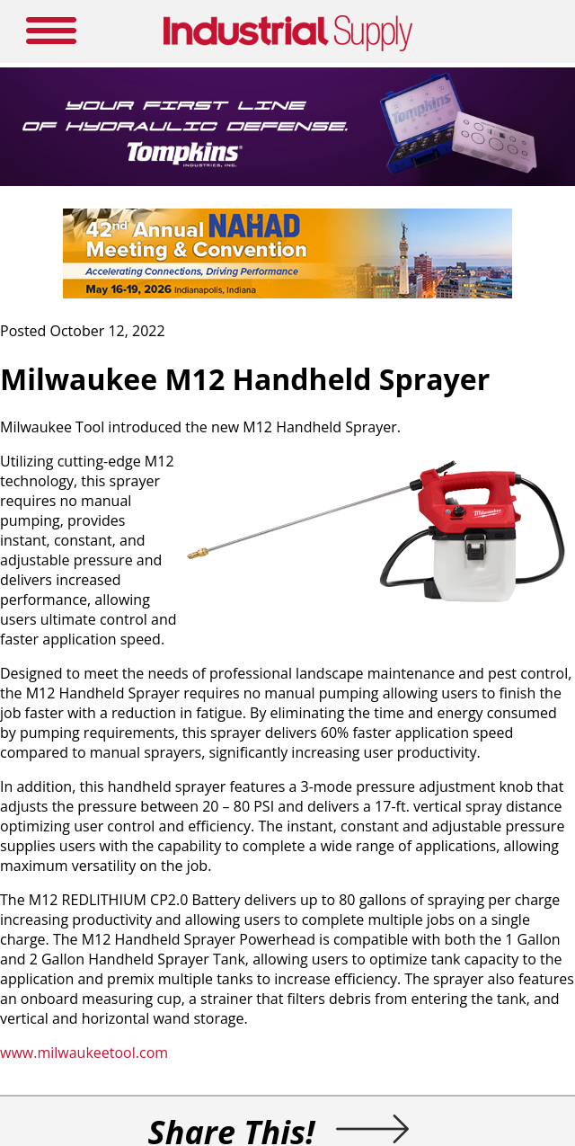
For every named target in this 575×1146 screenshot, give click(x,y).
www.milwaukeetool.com (84, 1052)
